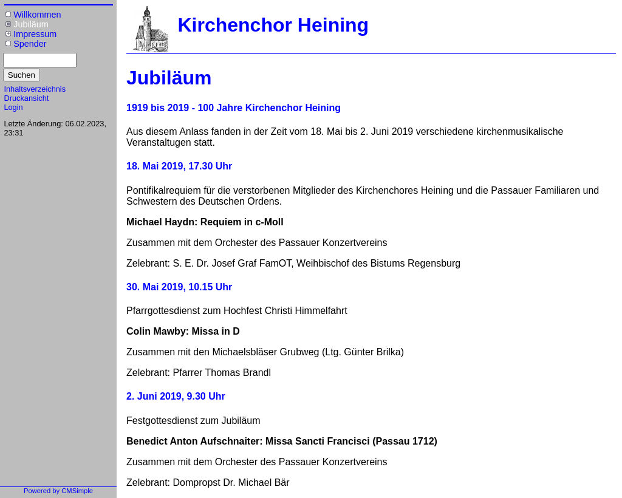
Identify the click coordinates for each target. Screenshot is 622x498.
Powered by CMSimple (58, 490)
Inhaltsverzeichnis (35, 89)
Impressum (34, 34)
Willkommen (37, 14)
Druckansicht (26, 98)
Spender (29, 44)
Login (13, 107)
